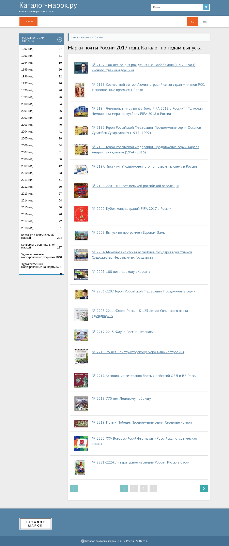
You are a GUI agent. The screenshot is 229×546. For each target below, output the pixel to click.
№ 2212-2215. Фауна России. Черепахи (123, 331)
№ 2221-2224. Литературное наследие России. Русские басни (140, 462)
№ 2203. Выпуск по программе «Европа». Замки (129, 232)
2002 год (41, 117)
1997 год (41, 83)
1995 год (41, 69)
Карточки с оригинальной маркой (41, 236)
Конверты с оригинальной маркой (41, 246)
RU (192, 21)
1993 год (41, 55)
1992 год (41, 48)
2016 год (41, 214)
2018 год (41, 228)
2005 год (41, 138)
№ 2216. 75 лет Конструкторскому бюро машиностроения (138, 352)
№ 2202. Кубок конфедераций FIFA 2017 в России (131, 208)
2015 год (41, 207)
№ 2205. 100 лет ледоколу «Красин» (121, 271)
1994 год (41, 62)
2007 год (41, 152)
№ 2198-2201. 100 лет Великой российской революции (135, 185)
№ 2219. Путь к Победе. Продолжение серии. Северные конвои (142, 422)
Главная (28, 21)
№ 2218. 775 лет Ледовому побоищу (121, 398)
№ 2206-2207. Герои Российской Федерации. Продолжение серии (143, 291)
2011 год (41, 179)
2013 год (41, 193)
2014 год (41, 200)
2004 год (41, 131)
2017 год (41, 221)
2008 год (41, 159)
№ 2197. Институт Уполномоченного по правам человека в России (144, 166)
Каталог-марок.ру (82, 8)
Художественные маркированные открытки (41, 256)
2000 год (41, 104)
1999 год (41, 97)
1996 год (41, 76)
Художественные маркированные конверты (41, 265)
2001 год (41, 110)
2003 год (41, 124)
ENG (205, 21)
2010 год (41, 173)
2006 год (41, 145)
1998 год (41, 90)
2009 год (41, 166)
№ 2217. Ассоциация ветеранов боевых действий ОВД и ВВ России (145, 375)
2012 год (41, 186)
